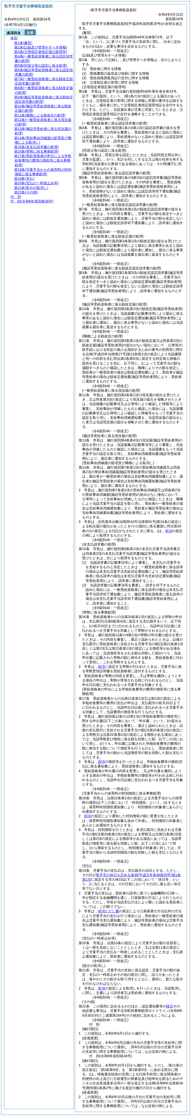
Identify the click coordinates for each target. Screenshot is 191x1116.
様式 (169, 1006)
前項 (168, 531)
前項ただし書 (108, 911)
